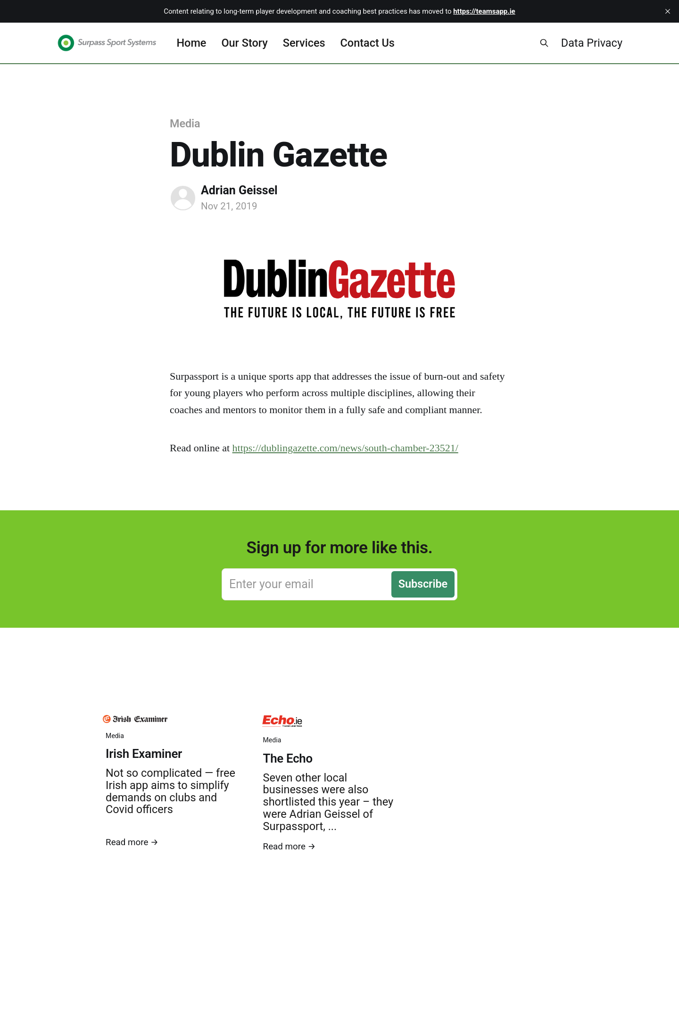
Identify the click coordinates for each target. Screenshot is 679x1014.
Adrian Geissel (239, 190)
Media (185, 123)
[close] (667, 11)
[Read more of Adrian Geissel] (183, 198)
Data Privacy (591, 43)
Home (191, 43)
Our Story (244, 43)
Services (304, 43)
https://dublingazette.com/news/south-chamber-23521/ (345, 448)
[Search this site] (544, 42)
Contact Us (367, 43)
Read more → (132, 842)
